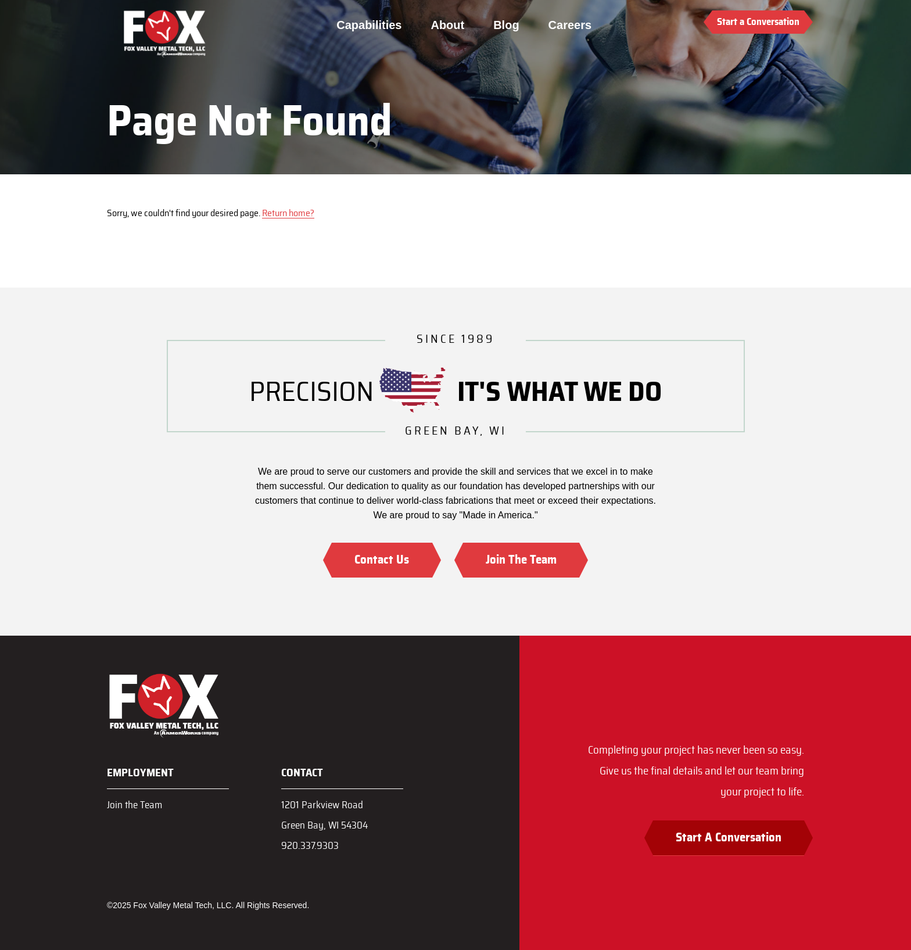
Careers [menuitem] (569, 25)
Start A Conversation (728, 837)
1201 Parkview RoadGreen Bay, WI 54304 (324, 815)
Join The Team (521, 560)
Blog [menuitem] (506, 25)
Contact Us (381, 560)
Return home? (288, 213)
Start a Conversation (758, 22)
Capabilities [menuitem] (368, 25)
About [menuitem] (447, 25)
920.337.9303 (310, 846)
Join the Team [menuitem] (134, 805)
